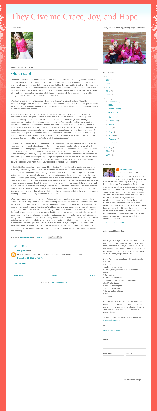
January (112, 143)
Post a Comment (21, 263)
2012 (108, 95)
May (111, 132)
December (113, 102)
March (111, 135)
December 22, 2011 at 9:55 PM (30, 258)
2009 (108, 151)
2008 (108, 155)
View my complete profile (113, 222)
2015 (108, 84)
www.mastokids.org (111, 320)
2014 (108, 87)
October (112, 117)
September (113, 121)
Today (110, 105)
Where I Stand (114, 112)
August (112, 124)
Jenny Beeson (125, 170)
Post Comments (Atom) (60, 282)
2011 (108, 98)
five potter (22, 251)
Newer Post (18, 275)
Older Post (91, 275)
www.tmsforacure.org (112, 331)
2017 (108, 76)
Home (55, 275)
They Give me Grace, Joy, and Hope (74, 16)
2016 (108, 80)
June (111, 128)
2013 (108, 91)
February (113, 139)
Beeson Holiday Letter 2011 (119, 109)
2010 (108, 147)
